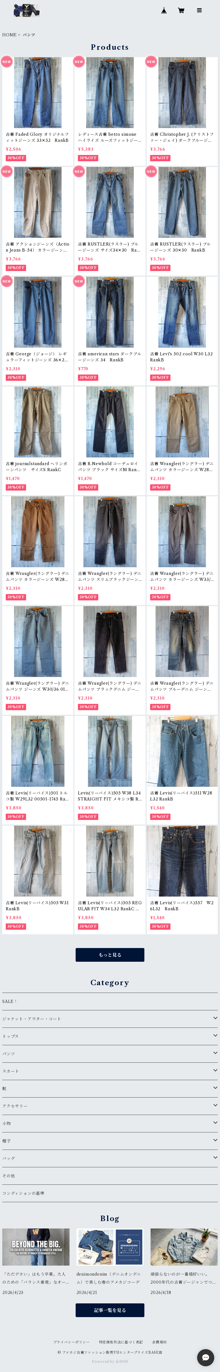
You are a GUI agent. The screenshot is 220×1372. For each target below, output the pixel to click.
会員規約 (159, 1342)
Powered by (110, 1361)
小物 (6, 1123)
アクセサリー (15, 1106)
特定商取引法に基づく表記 (121, 1342)
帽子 (6, 1141)
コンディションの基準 (23, 1193)
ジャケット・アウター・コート (31, 1018)
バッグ (8, 1158)
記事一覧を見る (110, 1310)
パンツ (8, 1053)
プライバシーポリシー (71, 1342)
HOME (9, 34)
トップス (10, 1036)
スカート (10, 1071)
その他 (8, 1175)
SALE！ (10, 1001)
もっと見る (110, 955)
